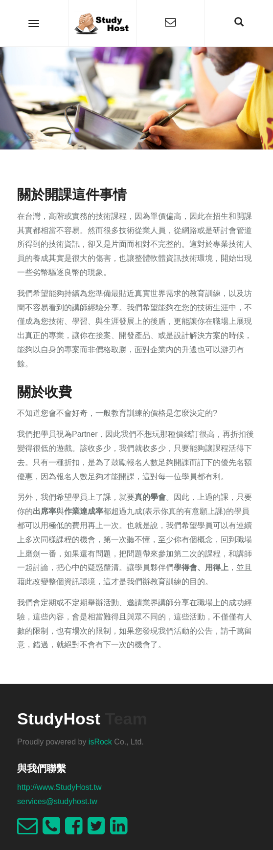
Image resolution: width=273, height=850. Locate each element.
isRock (100, 742)
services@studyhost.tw (57, 801)
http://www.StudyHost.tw (59, 787)
